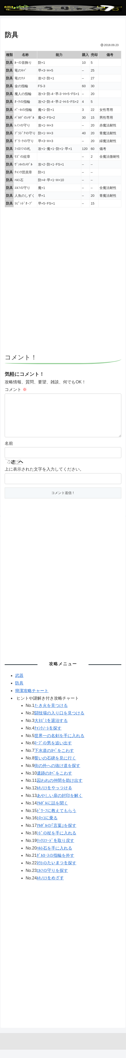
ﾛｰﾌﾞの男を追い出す (53, 751)
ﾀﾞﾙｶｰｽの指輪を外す (55, 863)
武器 (19, 684)
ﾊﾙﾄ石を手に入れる (54, 856)
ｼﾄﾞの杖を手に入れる (56, 841)
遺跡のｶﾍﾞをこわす (54, 781)
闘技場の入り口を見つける (59, 721)
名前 (9, 451)
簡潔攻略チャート (31, 699)
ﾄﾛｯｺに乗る (47, 826)
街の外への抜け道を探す (57, 774)
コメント (16, 389)
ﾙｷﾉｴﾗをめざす (50, 886)
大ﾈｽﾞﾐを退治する (51, 729)
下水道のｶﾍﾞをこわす (54, 759)
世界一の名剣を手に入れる (59, 744)
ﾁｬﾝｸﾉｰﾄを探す (47, 736)
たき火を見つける (51, 714)
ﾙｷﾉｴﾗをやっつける (54, 796)
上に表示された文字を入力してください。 (44, 477)
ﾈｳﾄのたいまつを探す (56, 871)
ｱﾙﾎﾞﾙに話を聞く (52, 811)
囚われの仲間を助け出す (60, 789)
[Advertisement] (63, 283)
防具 (19, 691)
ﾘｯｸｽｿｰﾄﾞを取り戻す (55, 849)
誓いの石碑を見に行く (55, 766)
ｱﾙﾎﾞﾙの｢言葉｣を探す (56, 834)
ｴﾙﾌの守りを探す (52, 879)
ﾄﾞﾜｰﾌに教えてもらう (56, 819)
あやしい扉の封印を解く (60, 804)
